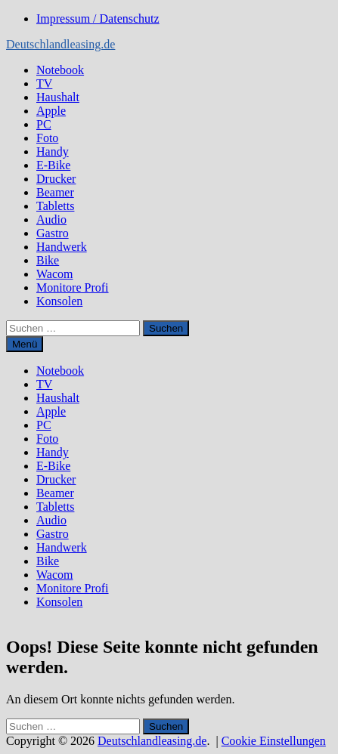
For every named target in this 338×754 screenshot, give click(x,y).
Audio (51, 219)
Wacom (54, 273)
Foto (47, 137)
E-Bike (53, 165)
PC (43, 124)
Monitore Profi (72, 287)
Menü (24, 344)
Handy (52, 151)
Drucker (56, 178)
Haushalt (57, 97)
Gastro (52, 233)
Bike (47, 260)
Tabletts (55, 205)
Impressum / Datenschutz (98, 18)
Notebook (60, 69)
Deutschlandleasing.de (60, 44)
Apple (51, 110)
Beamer (55, 192)
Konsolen (59, 301)
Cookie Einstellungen (274, 740)
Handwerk (61, 246)
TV (44, 83)
